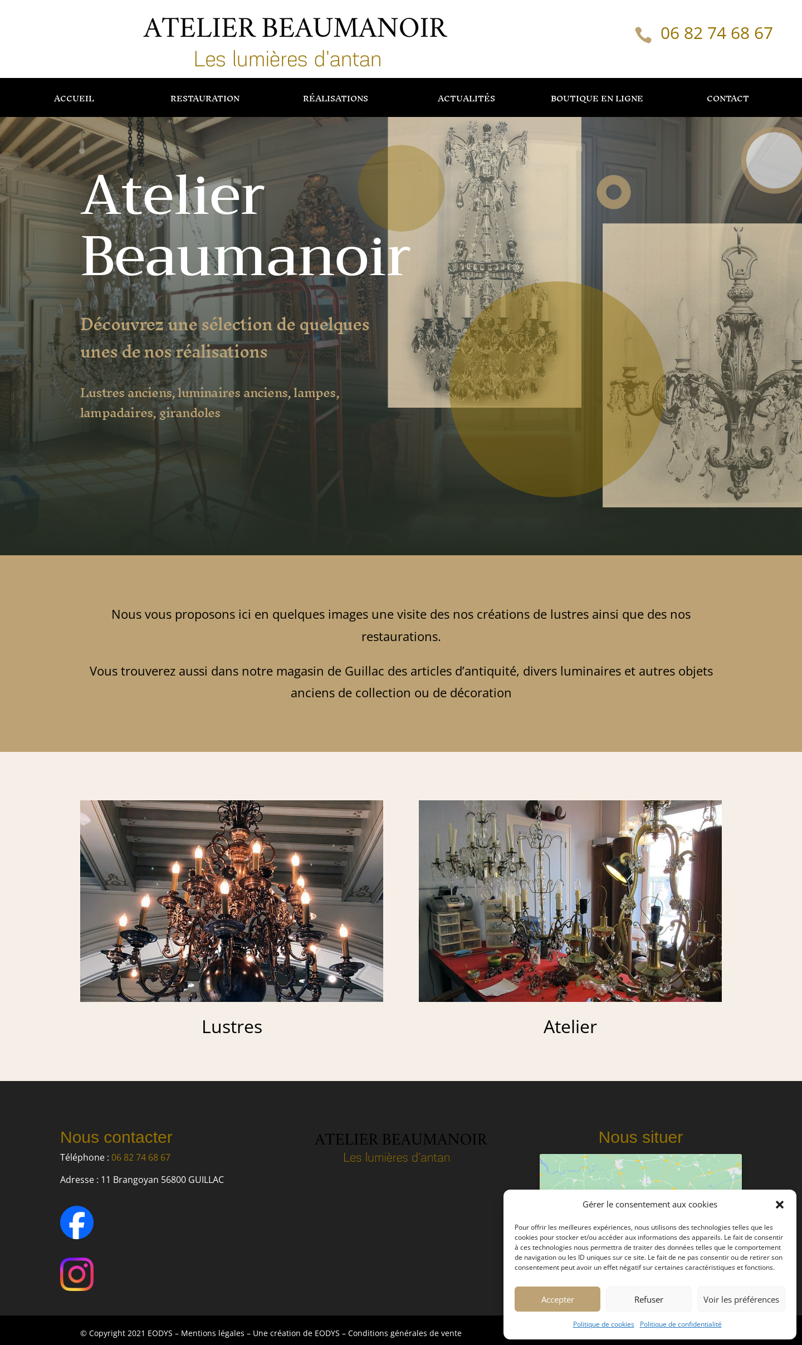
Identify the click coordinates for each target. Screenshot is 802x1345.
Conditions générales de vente (405, 1333)
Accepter (557, 1299)
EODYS (328, 1333)
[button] (779, 1204)
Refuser (648, 1299)
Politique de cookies (603, 1324)
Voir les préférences (741, 1299)
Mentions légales (212, 1333)
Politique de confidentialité (681, 1324)
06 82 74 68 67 (717, 32)
